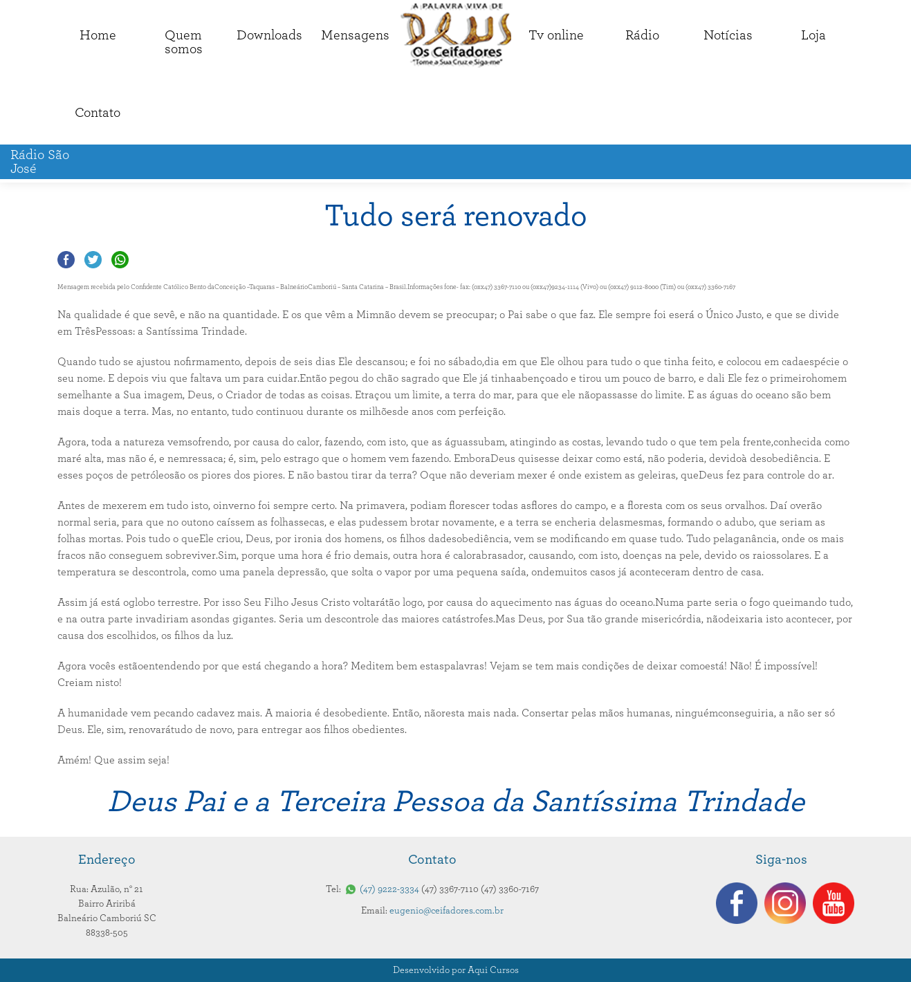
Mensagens (355, 35)
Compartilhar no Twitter (93, 259)
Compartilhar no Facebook (66, 259)
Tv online (556, 35)
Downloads (269, 35)
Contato (97, 113)
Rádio (642, 35)
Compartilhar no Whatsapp (120, 259)
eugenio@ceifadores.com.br (446, 911)
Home (98, 35)
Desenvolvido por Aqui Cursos (456, 970)
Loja (813, 35)
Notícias (728, 35)
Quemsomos (184, 42)
